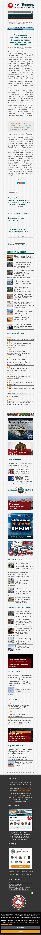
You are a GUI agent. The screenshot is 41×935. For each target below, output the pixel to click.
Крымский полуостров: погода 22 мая (20, 339)
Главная (11, 21)
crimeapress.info (16, 795)
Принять (20, 931)
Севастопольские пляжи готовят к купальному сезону (24, 763)
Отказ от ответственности (17, 888)
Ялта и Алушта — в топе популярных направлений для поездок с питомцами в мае (18, 757)
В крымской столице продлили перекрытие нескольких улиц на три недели (22, 282)
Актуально (17, 21)
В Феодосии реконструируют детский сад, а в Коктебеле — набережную (23, 312)
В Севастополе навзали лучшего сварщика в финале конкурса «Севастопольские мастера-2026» (20, 632)
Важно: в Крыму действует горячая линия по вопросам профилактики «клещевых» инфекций (19, 662)
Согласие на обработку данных (19, 890)
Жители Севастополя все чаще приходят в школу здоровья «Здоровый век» (22, 600)
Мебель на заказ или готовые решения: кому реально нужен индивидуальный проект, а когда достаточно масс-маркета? (18, 361)
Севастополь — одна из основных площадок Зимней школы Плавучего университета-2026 (20, 465)
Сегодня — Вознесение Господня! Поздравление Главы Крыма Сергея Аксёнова (23, 297)
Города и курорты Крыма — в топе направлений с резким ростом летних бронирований (20, 751)
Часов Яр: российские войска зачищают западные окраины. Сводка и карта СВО (18, 706)
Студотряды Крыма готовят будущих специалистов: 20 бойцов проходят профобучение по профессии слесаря (20, 403)
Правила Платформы (16, 884)
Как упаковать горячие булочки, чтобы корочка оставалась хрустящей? (18, 370)
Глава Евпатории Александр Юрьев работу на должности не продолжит (19, 683)
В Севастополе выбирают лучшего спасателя (22, 647)
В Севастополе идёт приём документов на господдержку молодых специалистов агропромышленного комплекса (20, 274)
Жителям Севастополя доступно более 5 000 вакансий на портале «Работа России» (23, 640)
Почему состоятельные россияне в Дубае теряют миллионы (23, 326)
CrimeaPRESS (20, 47)
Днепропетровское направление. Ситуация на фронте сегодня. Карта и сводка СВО (20, 722)
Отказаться (20, 927)
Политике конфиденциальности (17, 922)
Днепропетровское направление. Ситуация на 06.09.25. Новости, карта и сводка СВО (18, 737)
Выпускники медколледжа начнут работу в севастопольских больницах (19, 582)
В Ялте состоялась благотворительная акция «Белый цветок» (23, 471)
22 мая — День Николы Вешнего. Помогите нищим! (24, 257)
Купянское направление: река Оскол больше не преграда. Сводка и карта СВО (18, 714)
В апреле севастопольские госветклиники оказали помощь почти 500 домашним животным (20, 591)
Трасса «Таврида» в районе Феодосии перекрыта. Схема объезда (18, 232)
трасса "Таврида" (20, 244)
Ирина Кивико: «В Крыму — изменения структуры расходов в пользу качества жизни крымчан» (24, 304)
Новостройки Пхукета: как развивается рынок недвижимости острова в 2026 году (19, 353)
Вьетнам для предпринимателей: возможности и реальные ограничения (19, 345)
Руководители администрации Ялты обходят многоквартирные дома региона (20, 691)
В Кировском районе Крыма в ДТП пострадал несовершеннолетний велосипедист (19, 505)
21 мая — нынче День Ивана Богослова (22, 318)
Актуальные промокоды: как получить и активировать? (20, 383)
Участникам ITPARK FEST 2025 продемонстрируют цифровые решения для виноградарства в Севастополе (20, 480)
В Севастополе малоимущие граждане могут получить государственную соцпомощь (18, 574)
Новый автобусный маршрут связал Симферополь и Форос (22, 289)
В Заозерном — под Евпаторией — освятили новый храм (17, 452)
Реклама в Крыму (15, 885)
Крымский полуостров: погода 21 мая (20, 389)
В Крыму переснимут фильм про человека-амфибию (18, 377)
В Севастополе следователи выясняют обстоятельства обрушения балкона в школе (20, 394)
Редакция (12, 883)
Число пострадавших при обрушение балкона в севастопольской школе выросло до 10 (23, 265)
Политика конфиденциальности (19, 887)
